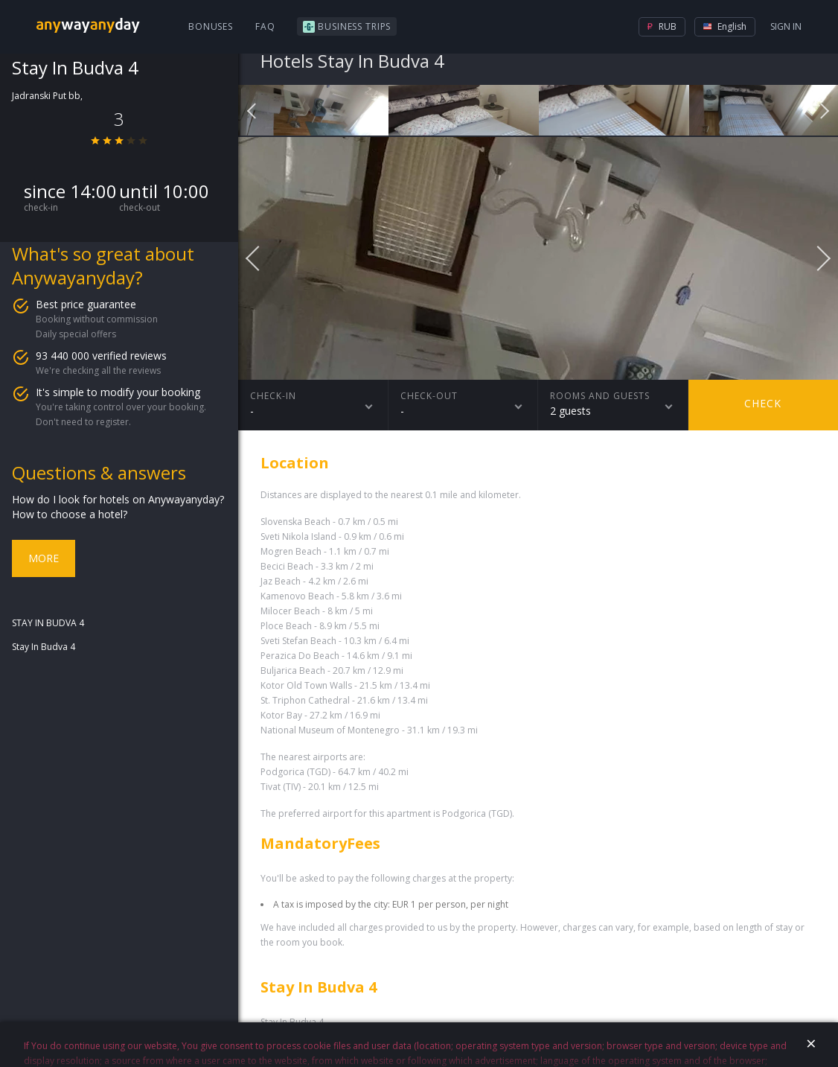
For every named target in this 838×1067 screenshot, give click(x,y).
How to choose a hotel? (69, 514)
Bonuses (210, 26)
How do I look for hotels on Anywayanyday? (118, 499)
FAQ (265, 26)
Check (762, 403)
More (43, 558)
